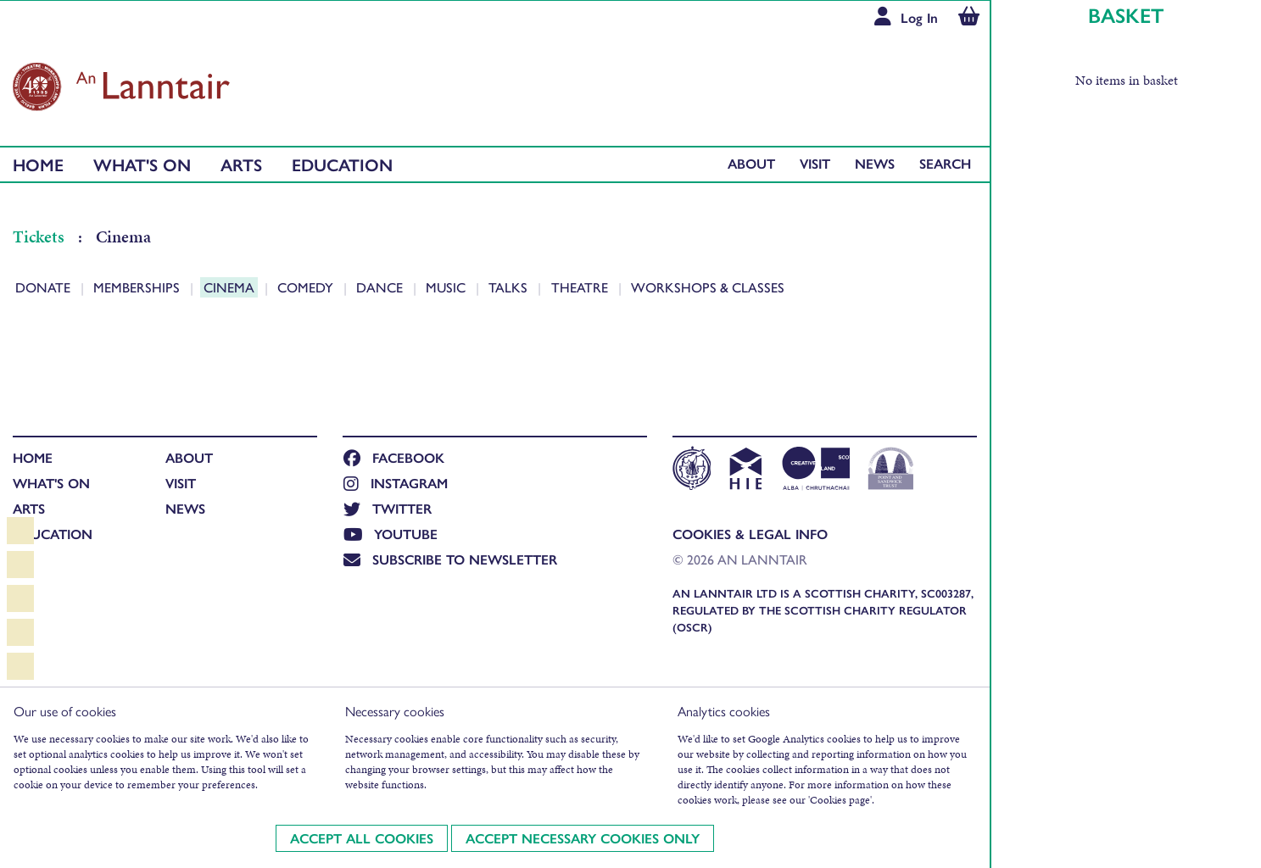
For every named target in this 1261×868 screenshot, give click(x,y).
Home (38, 164)
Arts (241, 164)
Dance (381, 287)
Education (342, 164)
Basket (1126, 14)
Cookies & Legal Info (750, 533)
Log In (919, 17)
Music (447, 287)
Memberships (138, 287)
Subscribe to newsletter (450, 559)
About (751, 163)
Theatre (581, 287)
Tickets (40, 236)
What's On (142, 164)
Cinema (231, 287)
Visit (815, 163)
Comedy (307, 287)
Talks (509, 287)
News (875, 163)
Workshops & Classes (707, 287)
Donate (44, 287)
